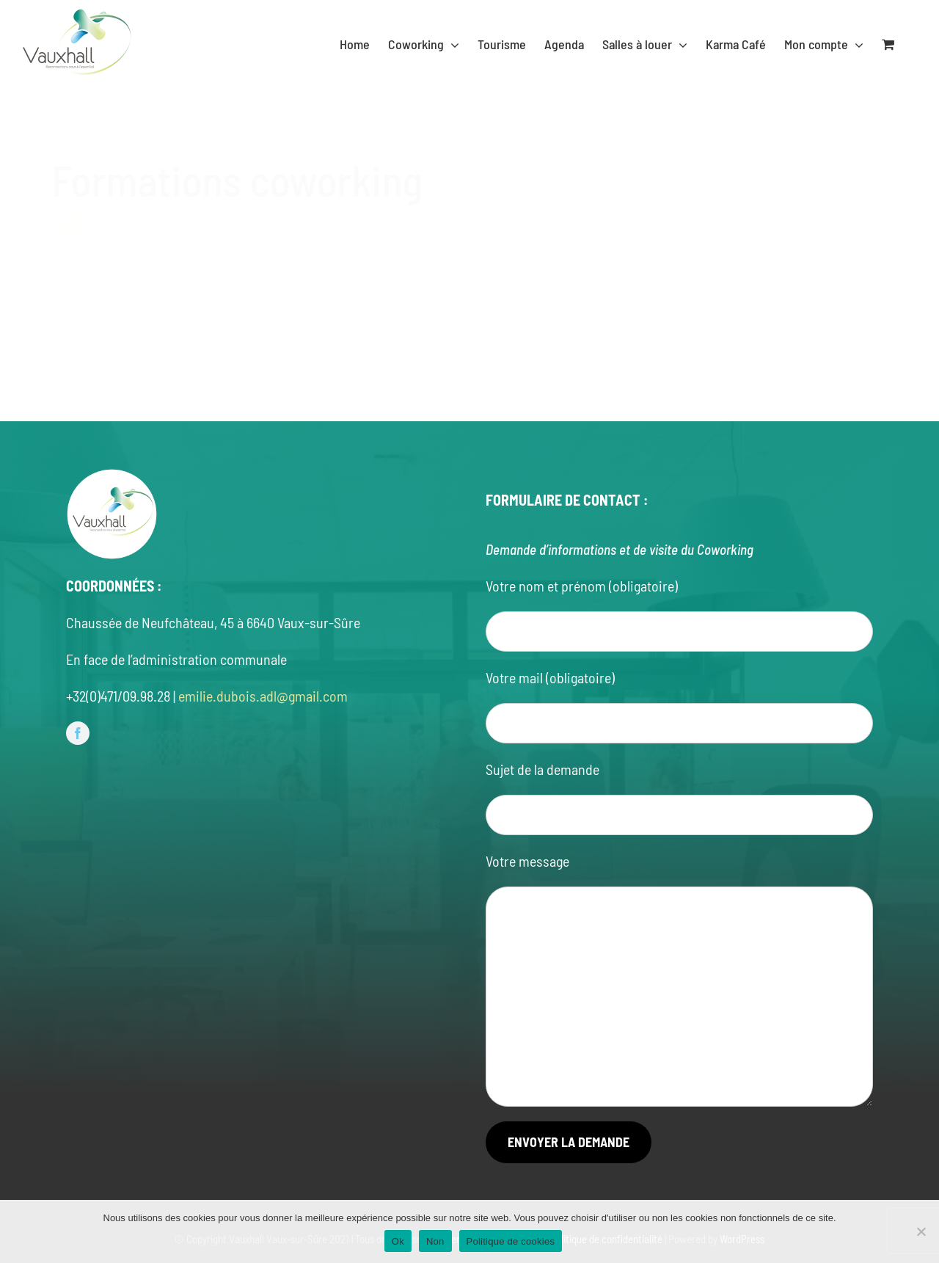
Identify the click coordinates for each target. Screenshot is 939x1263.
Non (435, 1241)
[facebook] (77, 733)
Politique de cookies (511, 1241)
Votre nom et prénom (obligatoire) (582, 585)
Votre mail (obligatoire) (550, 677)
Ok (398, 1241)
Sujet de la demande (542, 769)
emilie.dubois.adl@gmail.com (263, 696)
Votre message (527, 861)
